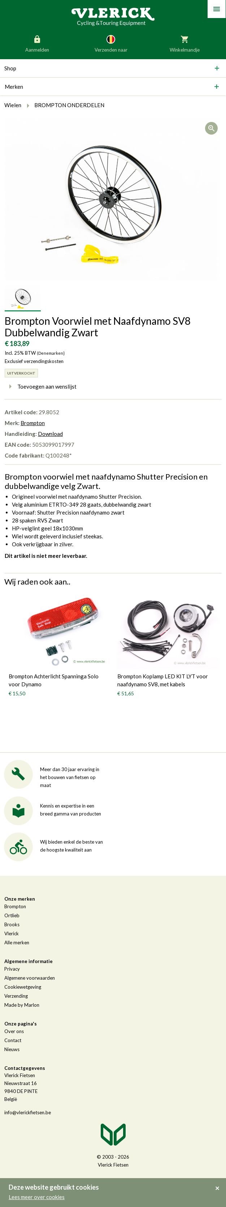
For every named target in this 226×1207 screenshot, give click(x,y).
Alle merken (16, 942)
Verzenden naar (111, 43)
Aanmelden (37, 43)
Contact (12, 1040)
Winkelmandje (185, 43)
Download (50, 433)
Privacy (12, 969)
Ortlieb (11, 915)
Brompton (33, 423)
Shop (10, 68)
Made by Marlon (21, 1005)
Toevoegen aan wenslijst (41, 386)
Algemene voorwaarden (29, 978)
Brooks (11, 924)
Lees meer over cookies (37, 1197)
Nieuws (11, 1049)
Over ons (14, 1031)
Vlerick (11, 933)
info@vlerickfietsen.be (27, 1112)
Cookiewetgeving (22, 987)
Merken (14, 86)
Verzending (16, 996)
